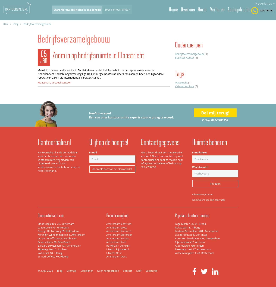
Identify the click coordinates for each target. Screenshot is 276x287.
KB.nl (5, 24)
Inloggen (215, 183)
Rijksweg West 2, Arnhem (52, 249)
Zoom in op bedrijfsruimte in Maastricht (98, 55)
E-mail (93, 152)
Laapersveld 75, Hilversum (53, 227)
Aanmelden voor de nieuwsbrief (112, 169)
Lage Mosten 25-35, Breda (190, 223)
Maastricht (44, 82)
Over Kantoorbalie (108, 270)
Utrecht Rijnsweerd (117, 249)
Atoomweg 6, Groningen (189, 245)
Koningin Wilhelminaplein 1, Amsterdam (61, 234)
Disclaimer (86, 270)
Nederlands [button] (265, 3)
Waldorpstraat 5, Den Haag (191, 234)
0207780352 (266, 10)
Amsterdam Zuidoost (118, 231)
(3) (186, 57)
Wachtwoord (200, 167)
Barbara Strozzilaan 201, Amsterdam (196, 231)
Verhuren (217, 9)
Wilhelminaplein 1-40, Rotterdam (194, 253)
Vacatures (151, 270)
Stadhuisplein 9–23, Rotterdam (56, 223)
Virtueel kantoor (61, 82)
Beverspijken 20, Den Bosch (54, 242)
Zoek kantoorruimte (117, 9)
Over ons (188, 9)
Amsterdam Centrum (118, 223)
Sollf (139, 270)
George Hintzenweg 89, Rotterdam (58, 231)
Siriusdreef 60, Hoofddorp (53, 256)
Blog (15, 24)
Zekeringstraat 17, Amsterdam (193, 249)
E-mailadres (199, 152)
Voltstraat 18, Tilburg (50, 253)
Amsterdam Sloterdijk (119, 234)
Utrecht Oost (114, 253)
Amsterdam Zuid (116, 242)
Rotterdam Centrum (118, 245)
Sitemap (71, 270)
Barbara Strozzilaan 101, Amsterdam (59, 245)
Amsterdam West (116, 227)
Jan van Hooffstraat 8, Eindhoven (57, 238)
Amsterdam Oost (116, 256)
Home (173, 9)
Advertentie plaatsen (202, 194)
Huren (202, 9)
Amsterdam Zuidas (117, 238)
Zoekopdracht (239, 9)
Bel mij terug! (215, 113)
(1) (191, 54)
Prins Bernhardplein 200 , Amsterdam (197, 238)
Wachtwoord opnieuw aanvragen (208, 199)
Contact (127, 270)
